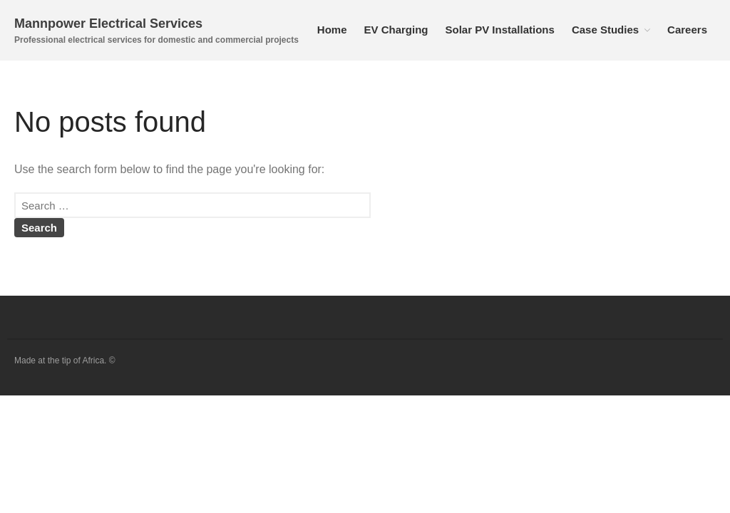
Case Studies (605, 30)
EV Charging (396, 30)
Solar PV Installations (500, 30)
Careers (687, 30)
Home (332, 30)
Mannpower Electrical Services (108, 23)
